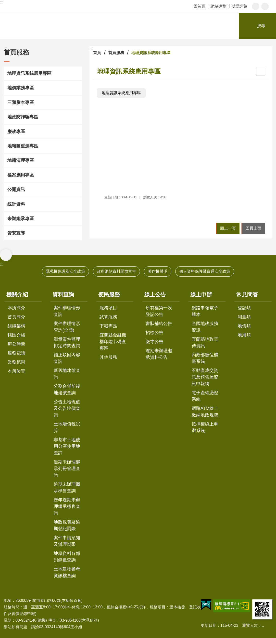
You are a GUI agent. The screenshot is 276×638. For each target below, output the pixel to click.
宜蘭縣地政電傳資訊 (205, 342)
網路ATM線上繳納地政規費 (205, 411)
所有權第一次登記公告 (159, 311)
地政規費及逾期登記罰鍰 (67, 525)
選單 (6, 255)
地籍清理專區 (20, 160)
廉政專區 (16, 131)
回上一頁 (228, 228)
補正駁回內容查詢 (67, 358)
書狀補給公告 (159, 323)
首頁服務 (16, 52)
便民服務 (109, 294)
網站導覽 (218, 6)
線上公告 (155, 294)
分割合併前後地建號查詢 (67, 389)
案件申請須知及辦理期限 (67, 541)
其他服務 (108, 357)
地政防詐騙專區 (22, 116)
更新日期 (208, 625)
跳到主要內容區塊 (2, 2)
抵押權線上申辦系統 (205, 427)
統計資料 (16, 204)
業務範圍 (16, 362)
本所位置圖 (71, 600)
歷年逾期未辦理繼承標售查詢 (67, 506)
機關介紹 (17, 294)
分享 (265, 6)
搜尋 (261, 26)
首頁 (97, 53)
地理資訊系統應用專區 (29, 73)
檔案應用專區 (20, 175)
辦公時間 (16, 344)
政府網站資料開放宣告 (116, 271)
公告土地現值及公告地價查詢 (67, 408)
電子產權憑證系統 (205, 396)
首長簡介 (16, 316)
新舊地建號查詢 (67, 374)
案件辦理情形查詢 (67, 311)
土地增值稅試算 (67, 427)
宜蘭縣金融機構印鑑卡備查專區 (113, 342)
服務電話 (16, 353)
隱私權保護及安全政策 (65, 271)
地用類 (244, 335)
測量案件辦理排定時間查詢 (67, 342)
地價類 (244, 326)
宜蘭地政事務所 (56, 26)
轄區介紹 (16, 335)
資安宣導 (16, 233)
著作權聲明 (157, 271)
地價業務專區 (20, 87)
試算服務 (108, 316)
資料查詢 (63, 294)
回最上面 (253, 228)
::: (1, 2)
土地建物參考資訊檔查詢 (67, 572)
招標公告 (154, 332)
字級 (255, 6)
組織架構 (16, 326)
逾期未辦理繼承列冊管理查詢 (67, 468)
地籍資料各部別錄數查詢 (67, 556)
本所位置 (16, 371)
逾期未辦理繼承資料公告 (159, 354)
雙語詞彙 (239, 6)
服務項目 (108, 307)
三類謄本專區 (20, 102)
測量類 (244, 316)
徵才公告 (154, 341)
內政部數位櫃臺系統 (205, 358)
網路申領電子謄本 (205, 311)
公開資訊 (16, 189)
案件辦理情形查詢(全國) (67, 327)
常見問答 (247, 294)
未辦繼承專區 (20, 218)
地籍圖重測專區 (22, 146)
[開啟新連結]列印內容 (260, 71)
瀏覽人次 (250, 625)
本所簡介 (16, 307)
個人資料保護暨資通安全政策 (204, 271)
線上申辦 (201, 294)
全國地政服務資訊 (205, 327)
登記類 (244, 307)
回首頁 (199, 6)
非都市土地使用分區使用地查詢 (67, 446)
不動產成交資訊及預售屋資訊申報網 (205, 377)
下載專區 (108, 326)
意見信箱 (90, 620)
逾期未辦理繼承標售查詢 (67, 487)
